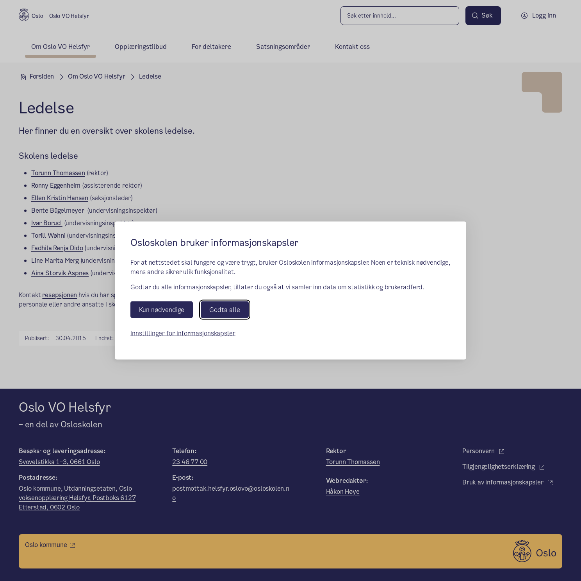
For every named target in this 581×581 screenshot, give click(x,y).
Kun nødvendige (161, 309)
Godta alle (224, 309)
